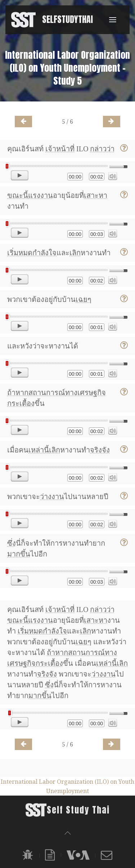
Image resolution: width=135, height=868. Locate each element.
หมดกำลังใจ (37, 253)
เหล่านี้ (38, 450)
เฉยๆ (83, 299)
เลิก (75, 253)
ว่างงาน (52, 497)
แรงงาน (40, 195)
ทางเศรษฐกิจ (85, 393)
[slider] (57, 166)
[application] (67, 172)
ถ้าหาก (17, 393)
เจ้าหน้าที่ (60, 149)
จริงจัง (100, 450)
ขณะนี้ (17, 195)
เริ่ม (12, 253)
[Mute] (112, 176)
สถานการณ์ (46, 393)
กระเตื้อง (21, 403)
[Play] (19, 175)
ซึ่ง (11, 543)
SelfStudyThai (67, 19)
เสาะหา (95, 195)
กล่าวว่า (102, 149)
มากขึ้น (18, 554)
